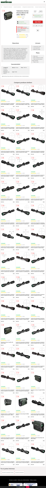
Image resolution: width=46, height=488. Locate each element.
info (13, 106)
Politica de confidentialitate (23, 480)
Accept (27, 487)
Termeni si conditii (13, 480)
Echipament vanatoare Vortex (28, 7)
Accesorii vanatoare (17, 7)
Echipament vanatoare (8, 7)
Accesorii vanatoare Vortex (40, 7)
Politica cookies (33, 480)
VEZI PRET (38, 22)
